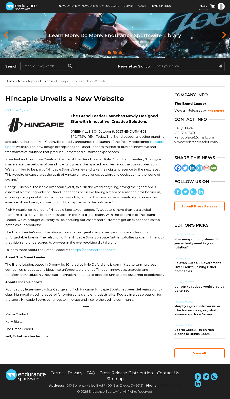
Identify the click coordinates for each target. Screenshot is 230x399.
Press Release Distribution (126, 372)
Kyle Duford (216, 110)
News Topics (27, 81)
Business (46, 81)
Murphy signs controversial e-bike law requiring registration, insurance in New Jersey (198, 310)
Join (203, 6)
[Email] (213, 168)
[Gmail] (206, 168)
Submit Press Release (199, 206)
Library (128, 5)
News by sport (91, 5)
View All (199, 353)
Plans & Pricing (161, 5)
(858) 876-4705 (169, 385)
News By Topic (68, 5)
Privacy (75, 372)
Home (10, 81)
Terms (57, 372)
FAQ (91, 372)
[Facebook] (178, 168)
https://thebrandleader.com (94, 250)
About (142, 5)
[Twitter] (185, 168)
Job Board (112, 5)
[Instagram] (199, 168)
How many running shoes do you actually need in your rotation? (196, 243)
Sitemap (115, 378)
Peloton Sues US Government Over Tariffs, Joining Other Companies (197, 267)
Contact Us (168, 372)
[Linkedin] (192, 168)
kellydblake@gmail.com (194, 137)
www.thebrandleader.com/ (196, 142)
